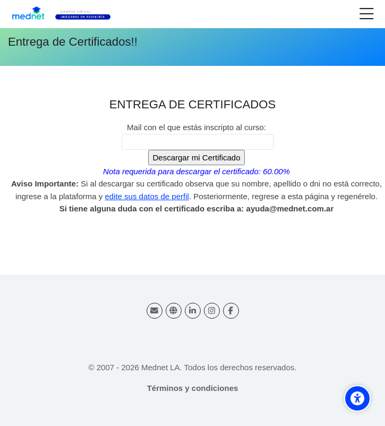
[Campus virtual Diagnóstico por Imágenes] (67, 14)
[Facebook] (231, 311)
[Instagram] (212, 311)
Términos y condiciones (192, 388)
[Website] (174, 311)
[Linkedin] (193, 311)
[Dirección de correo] (154, 311)
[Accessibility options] (357, 398)
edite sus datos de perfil (147, 196)
